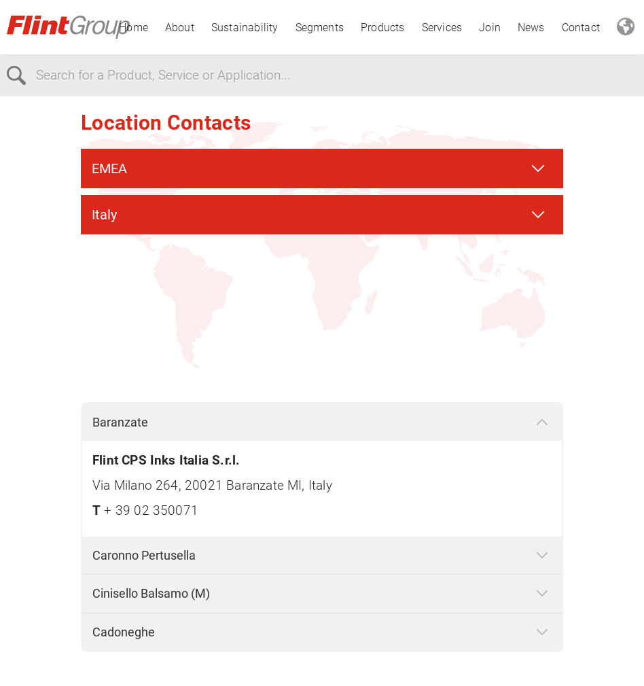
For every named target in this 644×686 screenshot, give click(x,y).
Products (383, 27)
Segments (320, 27)
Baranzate (120, 422)
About (179, 27)
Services (442, 27)
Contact (581, 27)
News (531, 27)
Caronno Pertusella (144, 555)
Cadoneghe (123, 632)
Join (490, 27)
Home (133, 27)
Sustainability (245, 27)
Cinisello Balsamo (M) (151, 593)
